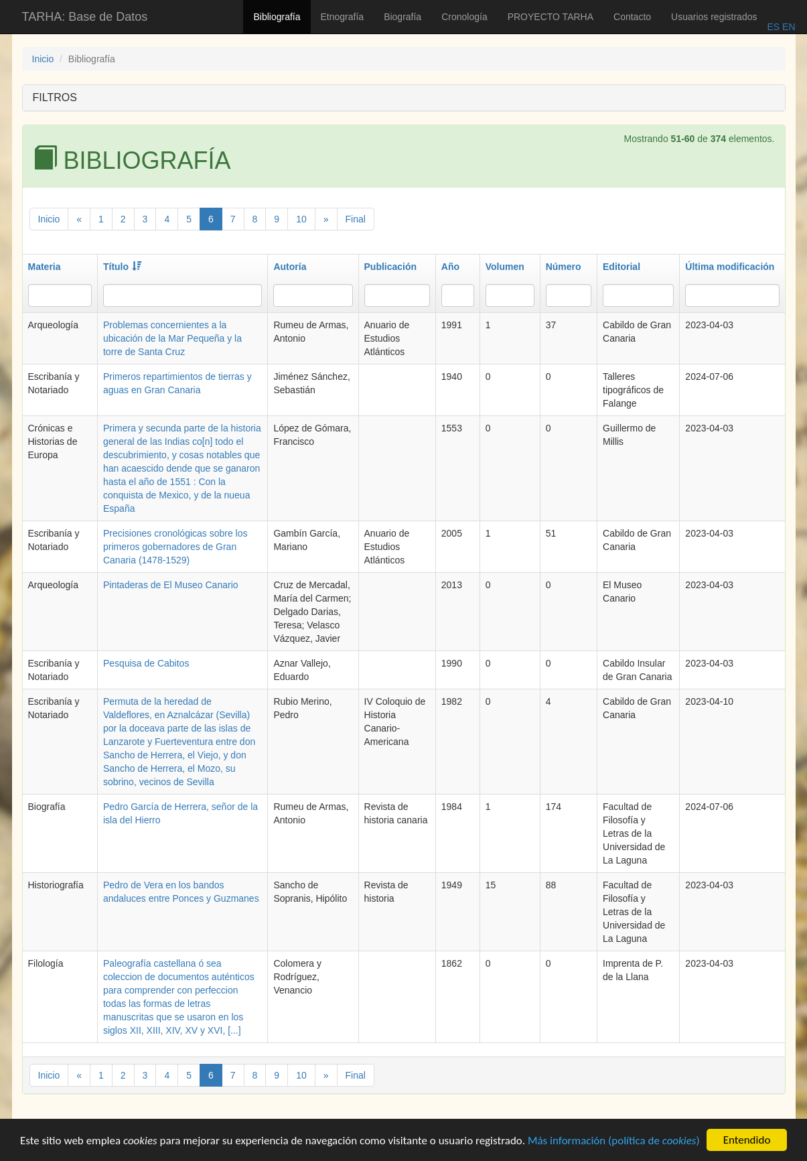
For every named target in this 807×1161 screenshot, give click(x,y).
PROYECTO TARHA (550, 16)
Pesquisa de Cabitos (146, 663)
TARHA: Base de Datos (85, 16)
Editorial (621, 266)
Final (356, 219)
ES (773, 26)
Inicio (43, 59)
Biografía (402, 16)
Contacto (632, 16)
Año (450, 266)
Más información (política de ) (614, 1149)
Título (122, 266)
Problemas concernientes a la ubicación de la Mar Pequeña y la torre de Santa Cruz (172, 338)
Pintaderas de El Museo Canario (170, 584)
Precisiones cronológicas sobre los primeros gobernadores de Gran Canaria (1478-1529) (175, 546)
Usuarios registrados (714, 16)
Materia (44, 266)
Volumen (505, 266)
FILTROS (55, 97)
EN (787, 26)
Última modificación (729, 266)
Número (563, 266)
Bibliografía (276, 16)
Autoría (289, 266)
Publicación (390, 266)
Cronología (464, 16)
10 (301, 219)
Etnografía (342, 16)
